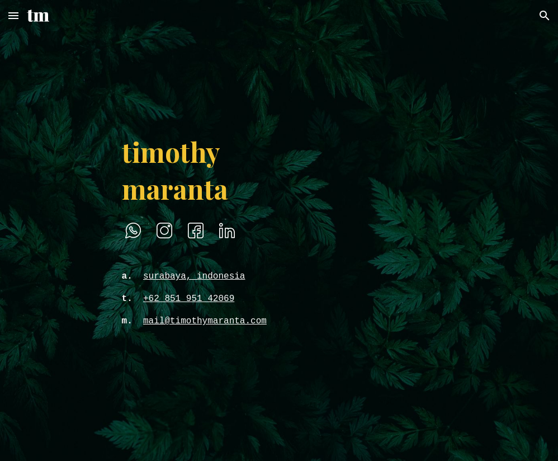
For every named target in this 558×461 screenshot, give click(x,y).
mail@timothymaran (188, 321)
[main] (216, 170)
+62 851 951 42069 (188, 299)
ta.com (250, 321)
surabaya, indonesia (194, 276)
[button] (13, 15)
